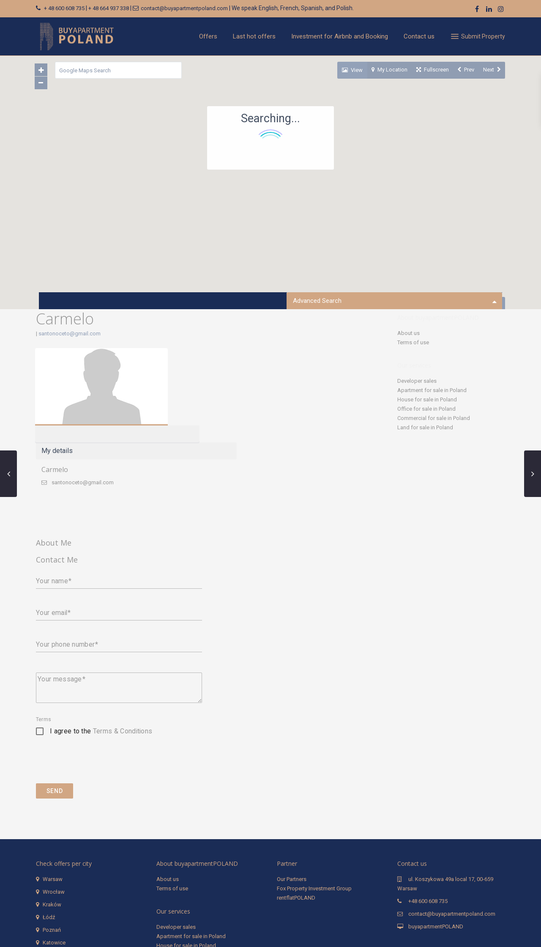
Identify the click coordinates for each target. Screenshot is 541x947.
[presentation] (100, 681)
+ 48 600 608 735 (64, 8)
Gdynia (51, 883)
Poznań (52, 845)
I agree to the (101, 646)
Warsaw (53, 794)
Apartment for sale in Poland (432, 390)
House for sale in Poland (427, 399)
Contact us (419, 36)
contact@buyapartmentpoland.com (184, 8)
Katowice (54, 858)
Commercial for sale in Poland (433, 418)
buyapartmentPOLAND (435, 842)
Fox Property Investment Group (314, 804)
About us (408, 333)
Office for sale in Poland (426, 409)
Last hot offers (254, 36)
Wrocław (54, 807)
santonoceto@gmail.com (69, 333)
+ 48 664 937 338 (108, 8)
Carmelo (202, 375)
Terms (43, 635)
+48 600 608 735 (428, 816)
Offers (208, 36)
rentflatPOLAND (296, 813)
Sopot (50, 896)
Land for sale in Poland (425, 427)
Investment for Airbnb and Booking (339, 36)
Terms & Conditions (123, 646)
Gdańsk (52, 870)
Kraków (52, 820)
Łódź (49, 832)
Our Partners (291, 794)
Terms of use (413, 342)
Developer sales (417, 381)
